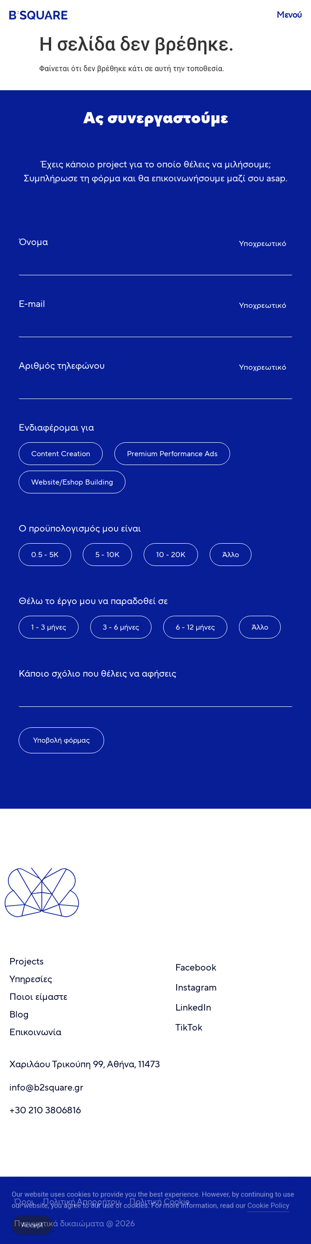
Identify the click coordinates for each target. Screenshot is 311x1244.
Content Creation (60, 453)
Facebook (195, 967)
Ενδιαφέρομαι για (56, 427)
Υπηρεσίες (30, 979)
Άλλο (230, 554)
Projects (26, 961)
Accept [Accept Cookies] (32, 1230)
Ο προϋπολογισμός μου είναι (80, 528)
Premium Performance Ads (172, 453)
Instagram (196, 987)
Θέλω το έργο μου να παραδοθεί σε (93, 601)
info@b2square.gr (46, 1087)
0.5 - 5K (45, 554)
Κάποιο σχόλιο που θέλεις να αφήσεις (97, 673)
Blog (19, 1014)
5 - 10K (107, 554)
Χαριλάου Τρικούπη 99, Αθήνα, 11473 (84, 1064)
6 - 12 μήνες (195, 627)
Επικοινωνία (35, 1032)
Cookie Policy (268, 1211)
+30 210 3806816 (45, 1110)
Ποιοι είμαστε (38, 997)
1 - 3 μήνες (48, 627)
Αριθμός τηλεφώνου (62, 366)
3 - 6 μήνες (121, 627)
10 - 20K (170, 554)
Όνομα (33, 242)
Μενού (289, 15)
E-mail (32, 304)
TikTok (188, 1027)
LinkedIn (193, 1007)
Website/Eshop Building (72, 482)
